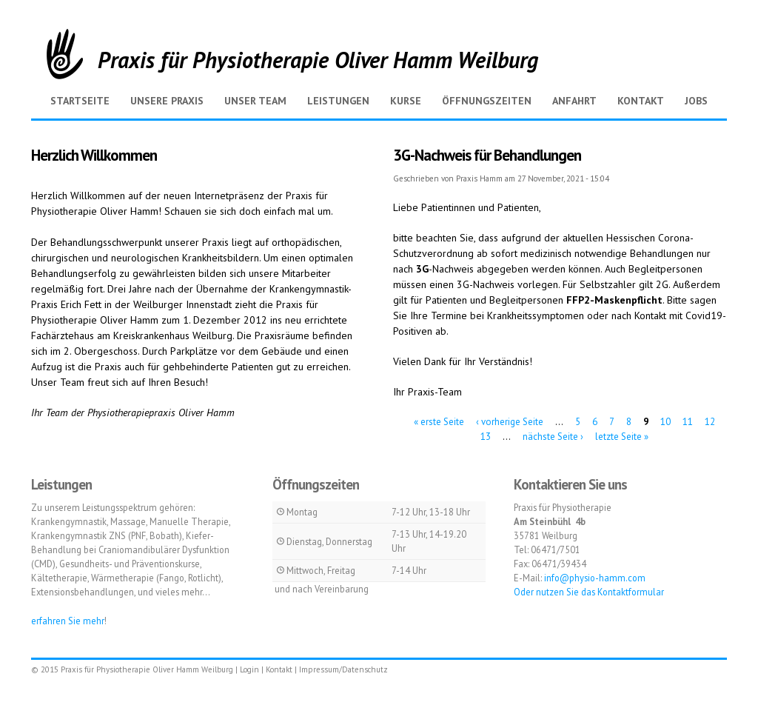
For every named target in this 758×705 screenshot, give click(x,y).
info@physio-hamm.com (594, 578)
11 (687, 421)
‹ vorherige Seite (509, 421)
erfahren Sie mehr (67, 621)
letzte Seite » (621, 436)
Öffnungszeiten (486, 100)
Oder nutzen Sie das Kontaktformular (589, 592)
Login (249, 669)
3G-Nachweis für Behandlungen (487, 155)
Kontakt (640, 100)
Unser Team (255, 100)
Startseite (80, 100)
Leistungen (338, 100)
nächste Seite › (553, 436)
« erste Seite (439, 421)
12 (710, 421)
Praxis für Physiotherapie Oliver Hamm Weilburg (318, 59)
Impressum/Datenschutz (343, 669)
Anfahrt (574, 100)
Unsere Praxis (167, 100)
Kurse (405, 100)
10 (665, 421)
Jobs (696, 100)
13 (485, 436)
